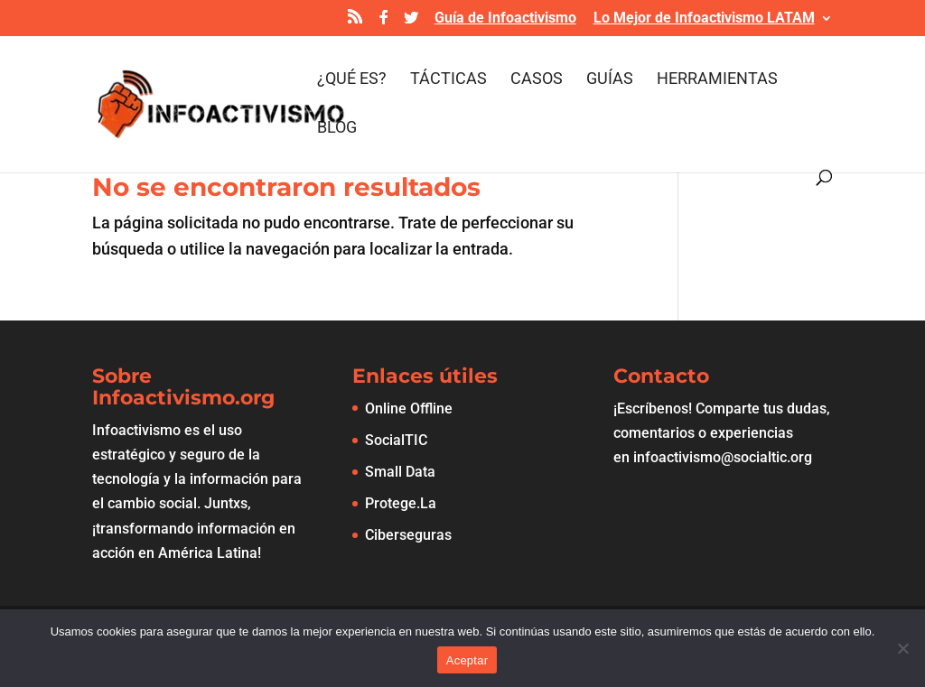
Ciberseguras (408, 534)
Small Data (400, 471)
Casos (536, 80)
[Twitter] (411, 22)
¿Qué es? (352, 80)
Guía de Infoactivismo (505, 18)
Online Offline (409, 408)
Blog (337, 128)
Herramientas (717, 80)
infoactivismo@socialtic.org (722, 457)
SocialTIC (396, 440)
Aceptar (467, 660)
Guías (609, 80)
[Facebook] (384, 22)
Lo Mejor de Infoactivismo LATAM (704, 18)
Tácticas (448, 80)
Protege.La (400, 503)
